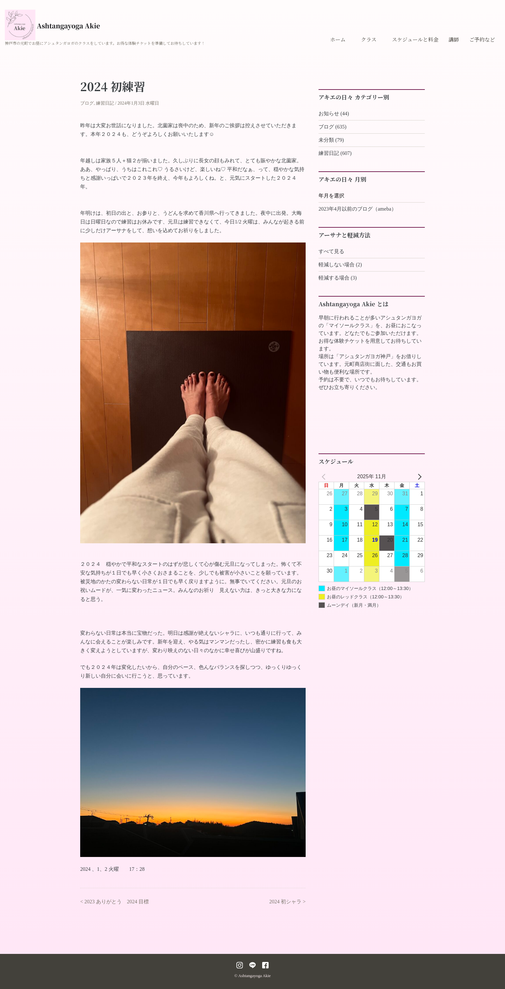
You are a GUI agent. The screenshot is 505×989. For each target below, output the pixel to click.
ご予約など (482, 39)
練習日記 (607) (335, 153)
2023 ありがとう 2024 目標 (116, 901)
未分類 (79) (331, 140)
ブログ (87, 103)
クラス (368, 39)
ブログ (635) (333, 126)
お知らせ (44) (334, 113)
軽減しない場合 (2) (340, 264)
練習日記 (105, 103)
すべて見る (331, 251)
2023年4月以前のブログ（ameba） (357, 209)
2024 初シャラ (285, 901)
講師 (454, 39)
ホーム (338, 39)
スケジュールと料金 (415, 39)
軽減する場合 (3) (338, 278)
